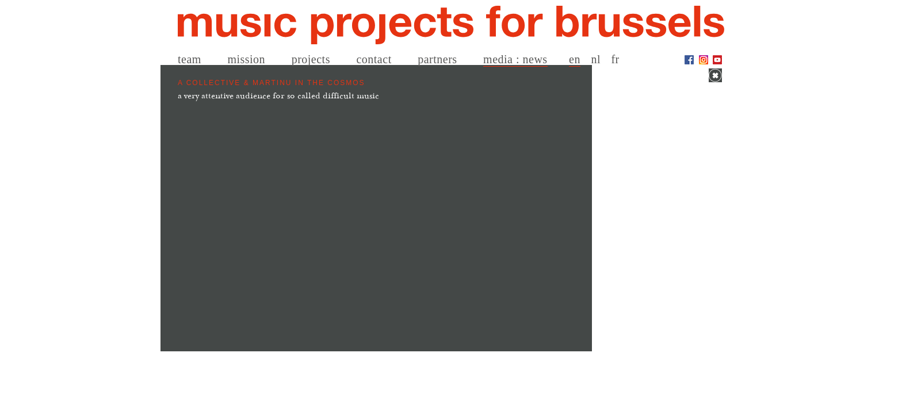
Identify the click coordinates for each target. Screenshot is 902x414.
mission (246, 59)
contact (373, 59)
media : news (515, 59)
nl (596, 59)
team (189, 59)
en (574, 59)
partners (437, 59)
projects (311, 59)
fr (615, 59)
